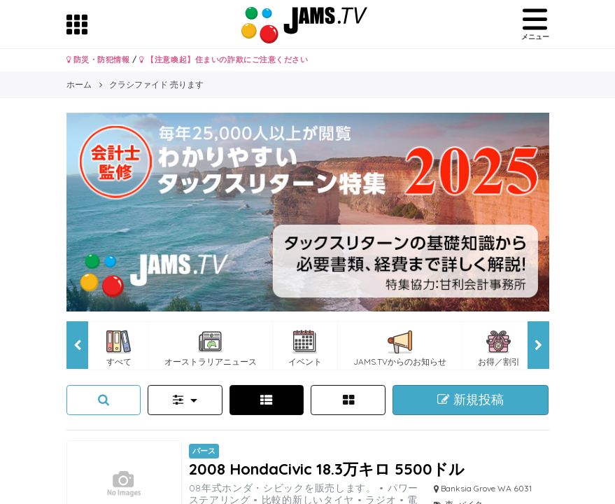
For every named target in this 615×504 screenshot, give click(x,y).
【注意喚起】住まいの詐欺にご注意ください (223, 59)
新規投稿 (470, 400)
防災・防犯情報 (98, 59)
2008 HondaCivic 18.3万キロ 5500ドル (327, 468)
